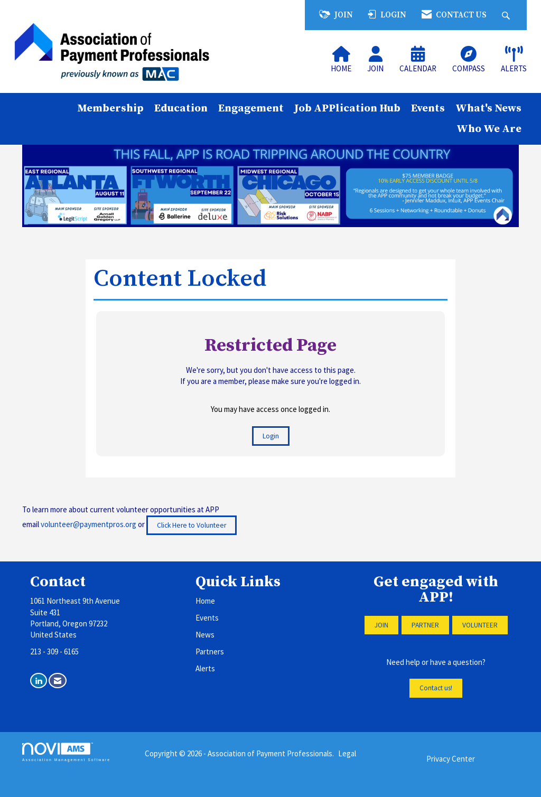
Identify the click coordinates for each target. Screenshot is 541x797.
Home (205, 601)
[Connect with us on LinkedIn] (38, 680)
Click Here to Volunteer (191, 525)
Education (181, 108)
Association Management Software (66, 752)
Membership (110, 108)
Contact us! (435, 687)
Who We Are (488, 129)
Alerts (205, 668)
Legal (347, 753)
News (204, 635)
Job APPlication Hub (347, 108)
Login (271, 436)
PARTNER (425, 625)
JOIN (381, 625)
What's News (488, 108)
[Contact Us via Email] (58, 680)
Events (428, 108)
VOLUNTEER (480, 625)
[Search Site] (507, 15)
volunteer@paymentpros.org (88, 524)
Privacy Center (450, 759)
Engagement (251, 108)
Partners (209, 651)
